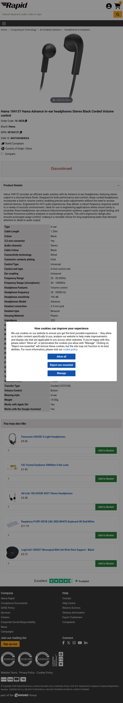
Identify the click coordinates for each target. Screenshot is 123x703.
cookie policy (70, 349)
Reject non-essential (61, 365)
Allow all (61, 356)
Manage (61, 373)
